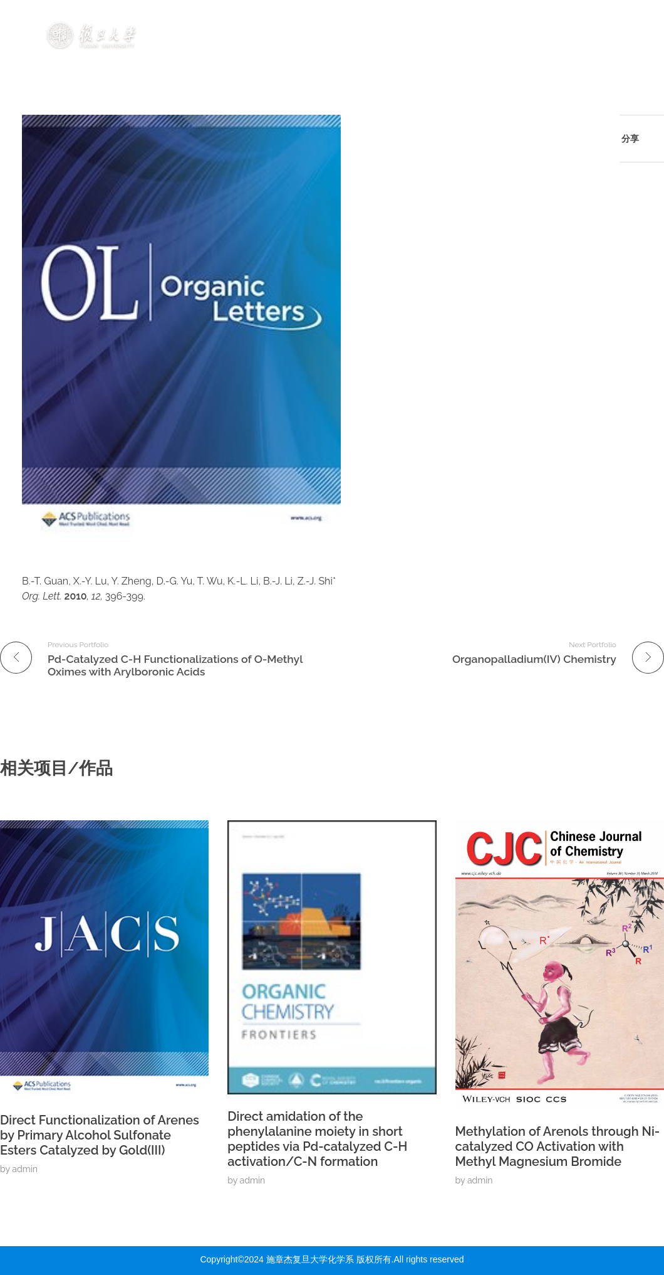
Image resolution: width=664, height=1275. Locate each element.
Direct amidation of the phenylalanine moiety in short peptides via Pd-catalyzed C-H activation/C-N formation (317, 1139)
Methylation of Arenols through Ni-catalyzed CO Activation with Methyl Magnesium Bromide (557, 1146)
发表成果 (442, 20)
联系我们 (595, 49)
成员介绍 (369, 20)
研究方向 (295, 20)
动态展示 (512, 20)
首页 (237, 20)
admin (25, 1169)
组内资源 (582, 20)
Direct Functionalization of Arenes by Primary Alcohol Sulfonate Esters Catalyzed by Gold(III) (99, 1135)
